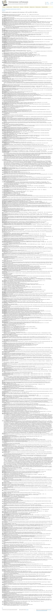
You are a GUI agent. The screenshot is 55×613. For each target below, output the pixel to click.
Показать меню (3, 10)
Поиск (52, 2)
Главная (47, 2)
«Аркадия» (27, 609)
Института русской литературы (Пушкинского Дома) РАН (17, 3)
